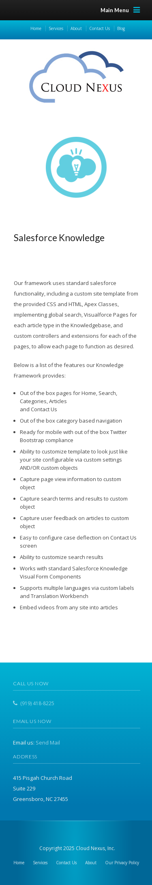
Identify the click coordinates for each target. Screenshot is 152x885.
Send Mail (48, 742)
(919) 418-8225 (37, 703)
